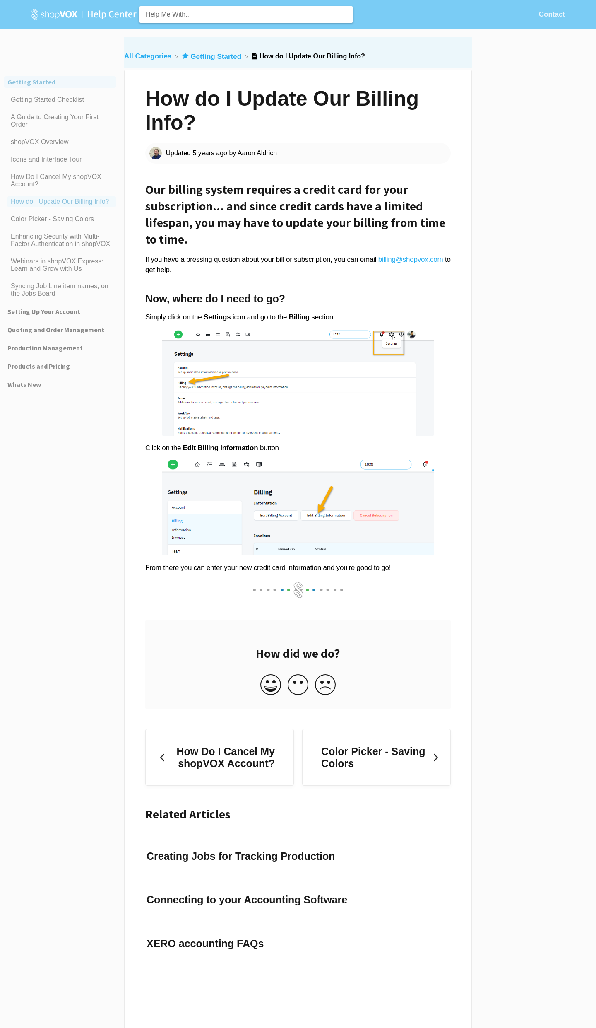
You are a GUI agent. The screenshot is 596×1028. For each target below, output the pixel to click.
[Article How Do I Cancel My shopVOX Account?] (60, 180)
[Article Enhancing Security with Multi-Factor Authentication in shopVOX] (60, 240)
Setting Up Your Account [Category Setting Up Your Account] (43, 311)
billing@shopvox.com (410, 259)
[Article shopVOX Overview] (60, 142)
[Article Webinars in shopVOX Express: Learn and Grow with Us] (60, 265)
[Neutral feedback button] (298, 685)
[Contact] (552, 14)
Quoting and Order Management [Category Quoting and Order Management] (55, 330)
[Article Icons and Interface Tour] (60, 159)
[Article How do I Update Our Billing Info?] (60, 201)
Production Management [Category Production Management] (45, 348)
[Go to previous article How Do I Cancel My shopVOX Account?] (219, 757)
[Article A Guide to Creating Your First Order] (60, 121)
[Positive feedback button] (271, 685)
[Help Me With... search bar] (246, 14)
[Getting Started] (212, 56)
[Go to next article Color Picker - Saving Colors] (376, 757)
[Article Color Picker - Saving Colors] (60, 219)
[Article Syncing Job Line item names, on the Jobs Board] (60, 290)
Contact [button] (552, 14)
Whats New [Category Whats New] (24, 384)
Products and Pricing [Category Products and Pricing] (38, 366)
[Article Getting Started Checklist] (60, 99)
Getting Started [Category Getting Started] (31, 82)
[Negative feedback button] (325, 685)
